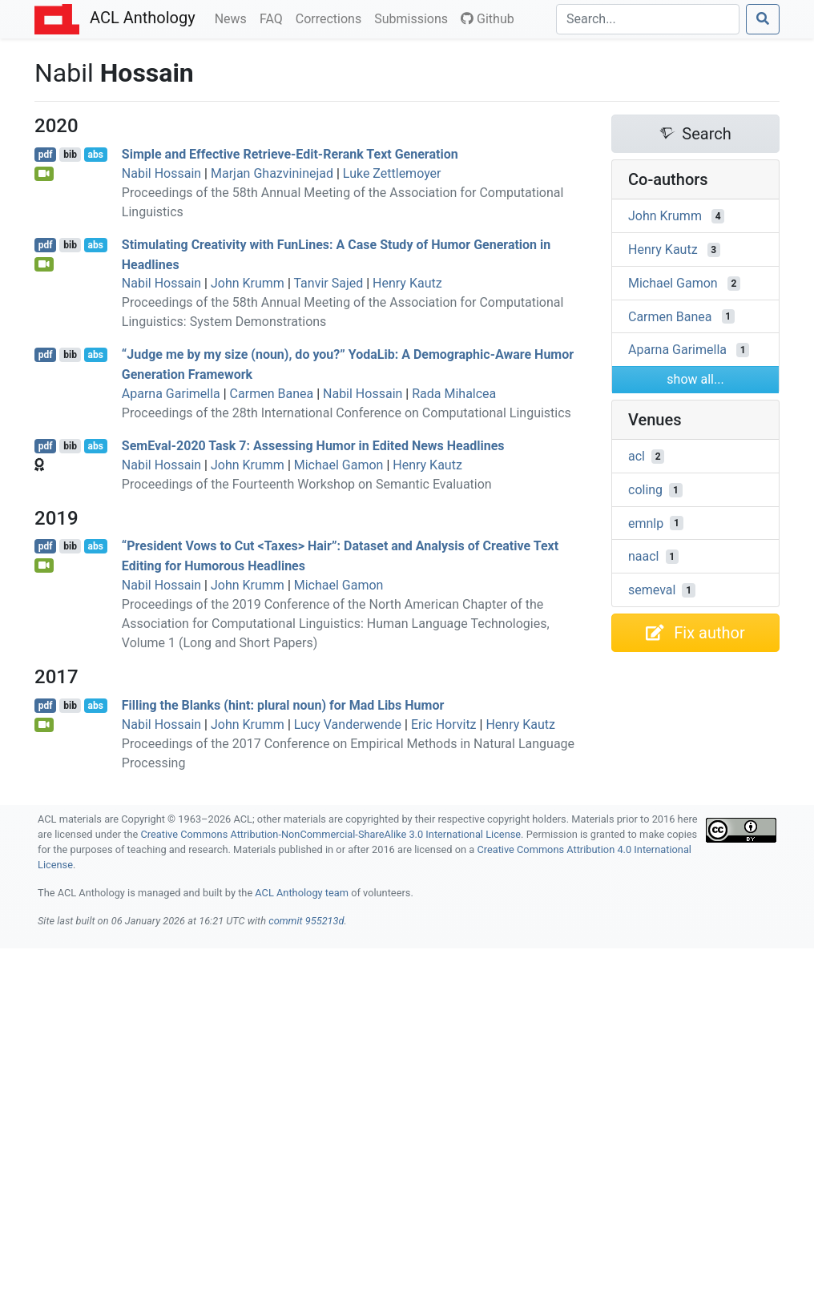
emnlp (645, 522)
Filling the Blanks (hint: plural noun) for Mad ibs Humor (283, 705)
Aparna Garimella (171, 393)
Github (487, 18)
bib (70, 154)
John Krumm (247, 283)
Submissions (414, 17)
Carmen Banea (272, 393)
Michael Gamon (339, 465)
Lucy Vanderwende (347, 724)
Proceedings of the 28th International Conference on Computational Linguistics (346, 413)
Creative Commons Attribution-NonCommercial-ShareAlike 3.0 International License (331, 834)
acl (636, 456)
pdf (45, 154)
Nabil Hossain (161, 173)
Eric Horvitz (444, 724)
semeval (651, 590)
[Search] (647, 19)
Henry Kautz (407, 283)
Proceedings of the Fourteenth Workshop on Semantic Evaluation (307, 484)
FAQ (274, 17)
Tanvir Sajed (328, 283)
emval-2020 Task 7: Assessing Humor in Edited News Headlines (313, 445)
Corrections (332, 17)
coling (645, 489)
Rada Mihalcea (454, 393)
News (234, 17)
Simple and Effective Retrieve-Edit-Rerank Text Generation (290, 154)
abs (95, 154)
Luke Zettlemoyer (392, 173)
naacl (643, 556)
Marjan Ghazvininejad (272, 173)
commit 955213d (306, 921)
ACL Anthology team (302, 893)
